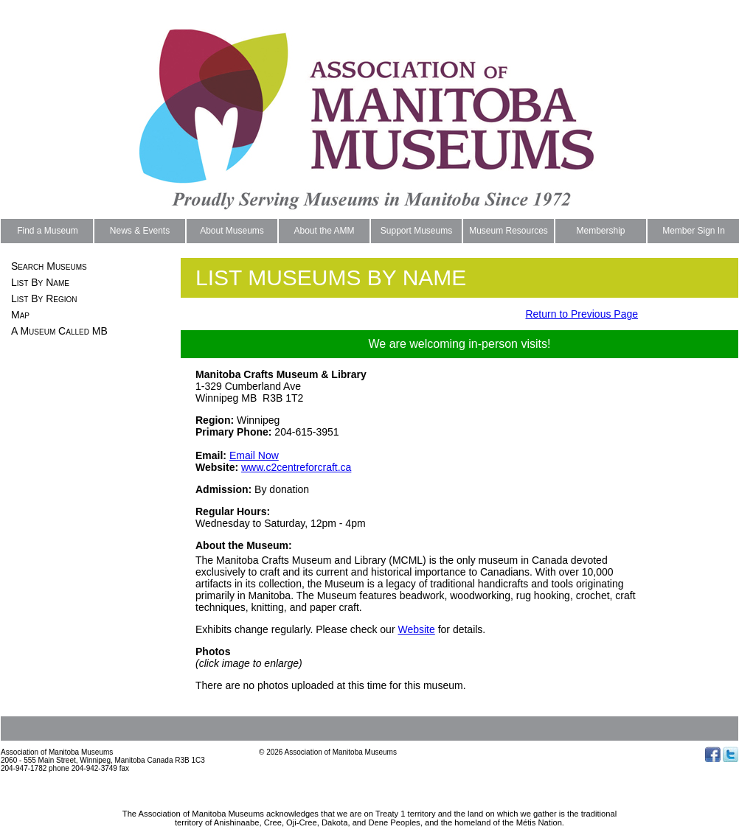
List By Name (40, 282)
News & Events (140, 231)
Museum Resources (508, 231)
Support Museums (416, 231)
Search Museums (49, 266)
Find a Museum (47, 231)
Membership (600, 231)
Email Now (254, 455)
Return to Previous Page (581, 314)
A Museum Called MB (59, 331)
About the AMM (324, 231)
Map (20, 315)
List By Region (44, 298)
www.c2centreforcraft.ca (296, 467)
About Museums (232, 231)
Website (416, 629)
